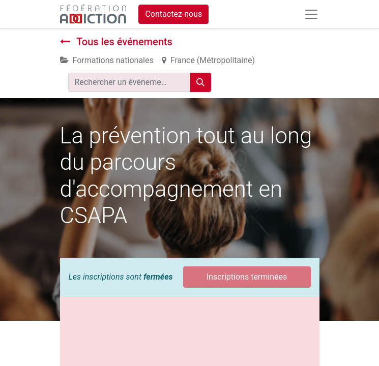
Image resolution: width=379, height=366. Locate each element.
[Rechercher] (200, 82)
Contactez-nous (173, 14)
